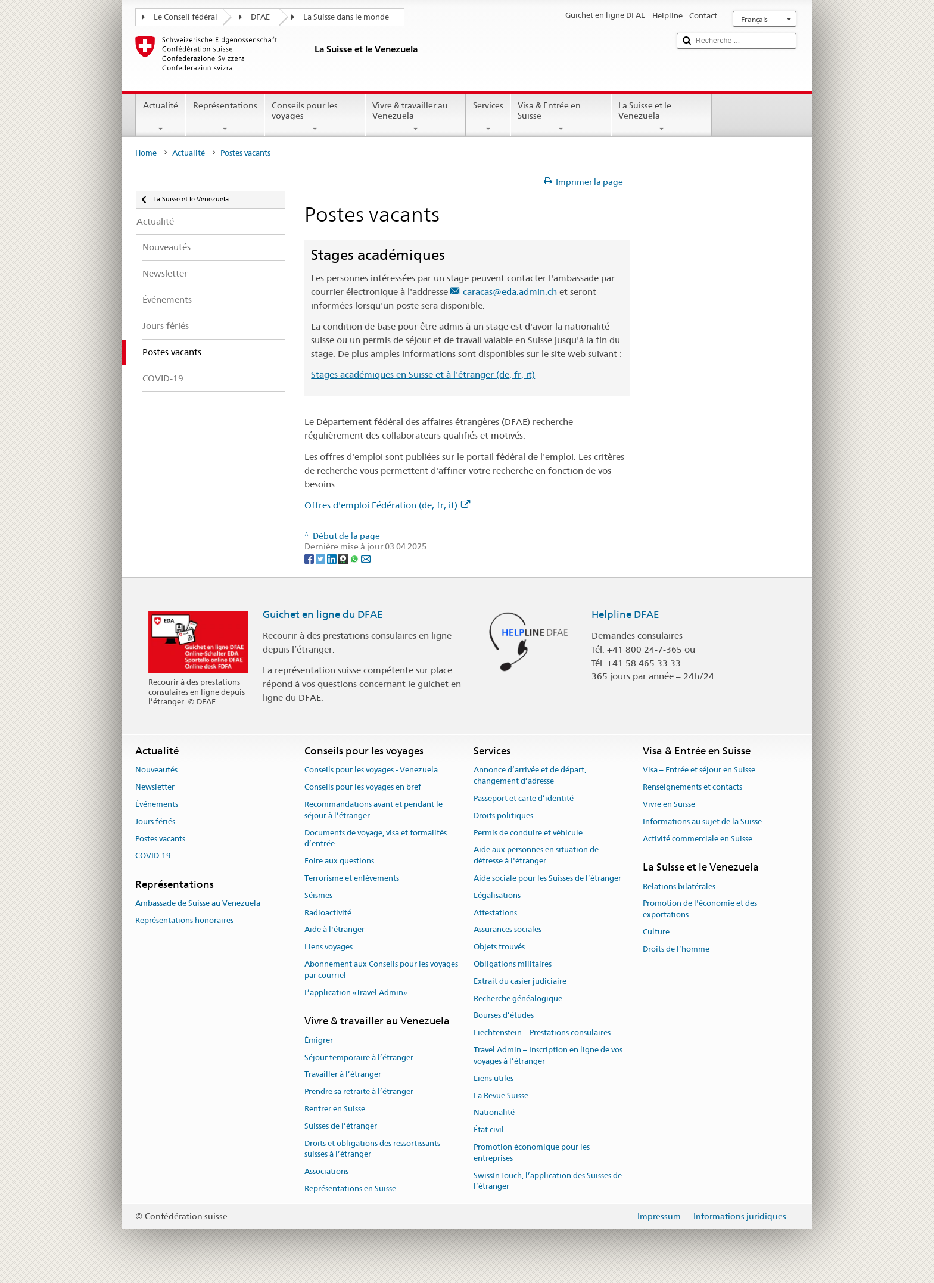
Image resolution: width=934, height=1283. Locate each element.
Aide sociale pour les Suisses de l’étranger (547, 878)
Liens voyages (328, 946)
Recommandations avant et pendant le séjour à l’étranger (373, 810)
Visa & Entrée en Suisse (561, 117)
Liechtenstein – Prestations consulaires (542, 1033)
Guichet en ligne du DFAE (323, 614)
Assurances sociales (507, 929)
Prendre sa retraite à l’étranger (358, 1091)
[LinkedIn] (332, 558)
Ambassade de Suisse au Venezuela (197, 903)
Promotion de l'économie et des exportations (700, 909)
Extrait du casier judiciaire (520, 981)
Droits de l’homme (676, 949)
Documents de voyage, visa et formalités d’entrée (375, 838)
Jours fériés (155, 821)
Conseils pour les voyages (315, 117)
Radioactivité (327, 912)
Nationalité (494, 1112)
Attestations (495, 912)
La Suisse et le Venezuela (661, 117)
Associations (326, 1171)
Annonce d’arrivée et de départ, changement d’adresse (530, 776)
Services (488, 117)
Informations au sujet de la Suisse (702, 821)
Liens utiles (493, 1078)
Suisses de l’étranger (340, 1126)
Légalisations (497, 895)
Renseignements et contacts (692, 786)
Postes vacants (160, 838)
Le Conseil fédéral (185, 17)
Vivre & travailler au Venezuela (415, 117)
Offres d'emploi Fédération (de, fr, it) (387, 505)
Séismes (318, 895)
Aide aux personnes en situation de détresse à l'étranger (536, 856)
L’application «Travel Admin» (355, 992)
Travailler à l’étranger (342, 1074)
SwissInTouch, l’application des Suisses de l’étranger (548, 1181)
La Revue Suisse (501, 1095)
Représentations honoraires (184, 921)
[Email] (366, 558)
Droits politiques (503, 815)
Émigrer (318, 1040)
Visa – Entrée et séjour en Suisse (699, 770)
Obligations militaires (513, 963)
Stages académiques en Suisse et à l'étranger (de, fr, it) (423, 374)
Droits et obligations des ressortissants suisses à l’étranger (372, 1149)
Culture (656, 931)
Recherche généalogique (518, 998)
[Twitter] (321, 558)
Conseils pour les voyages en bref (362, 786)
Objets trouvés (499, 946)
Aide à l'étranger (334, 929)
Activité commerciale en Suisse (697, 838)
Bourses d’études (504, 1015)
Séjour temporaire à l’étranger (358, 1057)
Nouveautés (156, 770)
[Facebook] (310, 558)
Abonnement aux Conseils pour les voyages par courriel (381, 969)
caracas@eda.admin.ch (510, 291)
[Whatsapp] (355, 558)
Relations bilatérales (679, 886)
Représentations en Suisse (350, 1188)
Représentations (224, 117)
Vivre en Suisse (669, 804)
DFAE (260, 17)
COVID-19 (153, 856)
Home (146, 152)
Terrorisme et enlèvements (351, 878)
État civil (489, 1129)
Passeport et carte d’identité (524, 798)
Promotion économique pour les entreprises (532, 1152)
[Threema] (344, 558)
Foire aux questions (339, 860)
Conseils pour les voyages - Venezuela (371, 770)
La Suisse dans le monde (346, 17)
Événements (156, 804)
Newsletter (155, 786)
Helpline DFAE (625, 614)
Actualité (160, 117)
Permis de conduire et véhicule (528, 832)
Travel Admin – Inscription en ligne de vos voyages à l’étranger (548, 1055)
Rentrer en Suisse (334, 1108)
